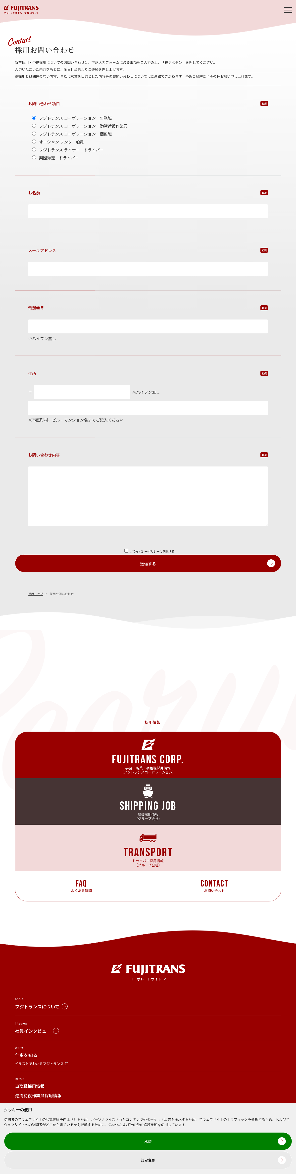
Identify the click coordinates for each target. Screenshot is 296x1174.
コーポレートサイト (145, 978)
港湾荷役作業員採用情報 (38, 1095)
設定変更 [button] (148, 1160)
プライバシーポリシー (145, 551)
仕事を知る (26, 1055)
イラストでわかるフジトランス (39, 1063)
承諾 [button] (148, 1141)
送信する (148, 564)
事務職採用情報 (30, 1086)
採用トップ (35, 594)
